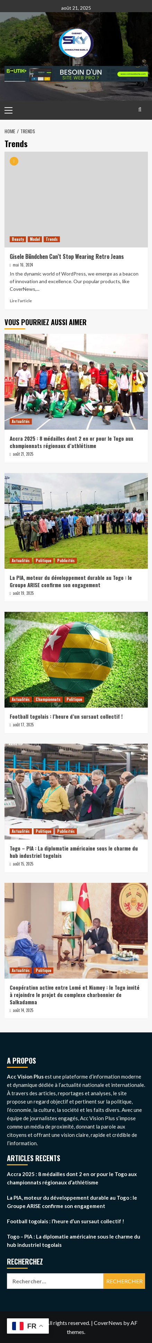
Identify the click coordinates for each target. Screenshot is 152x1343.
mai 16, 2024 (23, 265)
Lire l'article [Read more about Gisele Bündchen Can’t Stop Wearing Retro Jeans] (21, 300)
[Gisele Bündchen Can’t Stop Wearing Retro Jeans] (76, 199)
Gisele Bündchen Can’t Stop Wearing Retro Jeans (67, 256)
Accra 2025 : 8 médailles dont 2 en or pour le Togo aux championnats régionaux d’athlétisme (71, 441)
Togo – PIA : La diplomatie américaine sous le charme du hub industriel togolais (74, 851)
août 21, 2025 (23, 454)
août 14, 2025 (23, 1010)
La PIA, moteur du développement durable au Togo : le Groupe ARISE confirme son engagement (71, 581)
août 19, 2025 (23, 593)
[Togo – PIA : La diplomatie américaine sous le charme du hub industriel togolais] (76, 791)
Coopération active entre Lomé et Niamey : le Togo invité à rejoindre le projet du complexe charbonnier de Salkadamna (75, 994)
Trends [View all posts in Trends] (52, 239)
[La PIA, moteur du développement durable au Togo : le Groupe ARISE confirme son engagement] (76, 521)
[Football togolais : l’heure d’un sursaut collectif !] (76, 660)
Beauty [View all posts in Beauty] (18, 239)
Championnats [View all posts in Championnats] (48, 699)
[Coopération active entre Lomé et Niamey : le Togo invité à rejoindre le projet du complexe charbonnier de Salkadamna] (76, 931)
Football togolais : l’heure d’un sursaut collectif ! (66, 716)
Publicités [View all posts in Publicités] (66, 560)
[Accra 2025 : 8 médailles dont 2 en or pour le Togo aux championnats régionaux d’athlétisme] (76, 382)
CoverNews (108, 1322)
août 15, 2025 (23, 864)
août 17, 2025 (23, 724)
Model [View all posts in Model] (35, 239)
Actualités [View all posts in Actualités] (21, 421)
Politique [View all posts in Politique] (43, 560)
